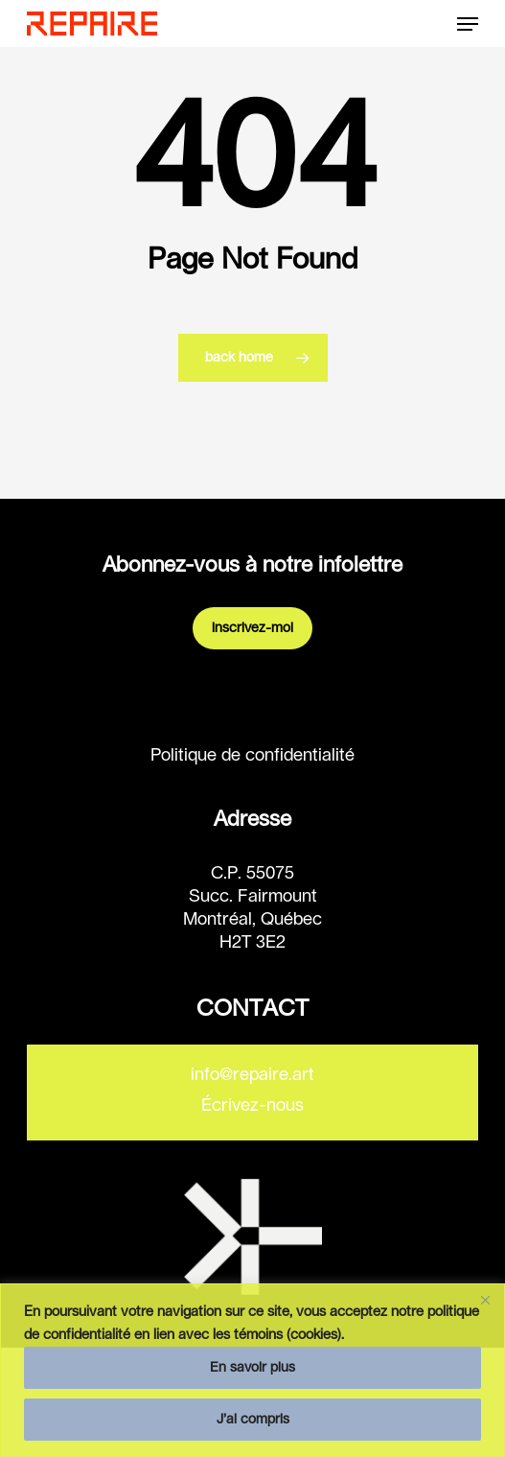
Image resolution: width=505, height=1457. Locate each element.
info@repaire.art (252, 1075)
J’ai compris (253, 1419)
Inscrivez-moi (252, 628)
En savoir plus (252, 1368)
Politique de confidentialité (252, 755)
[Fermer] (484, 1299)
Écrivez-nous (252, 1106)
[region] (252, 1370)
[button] (467, 24)
